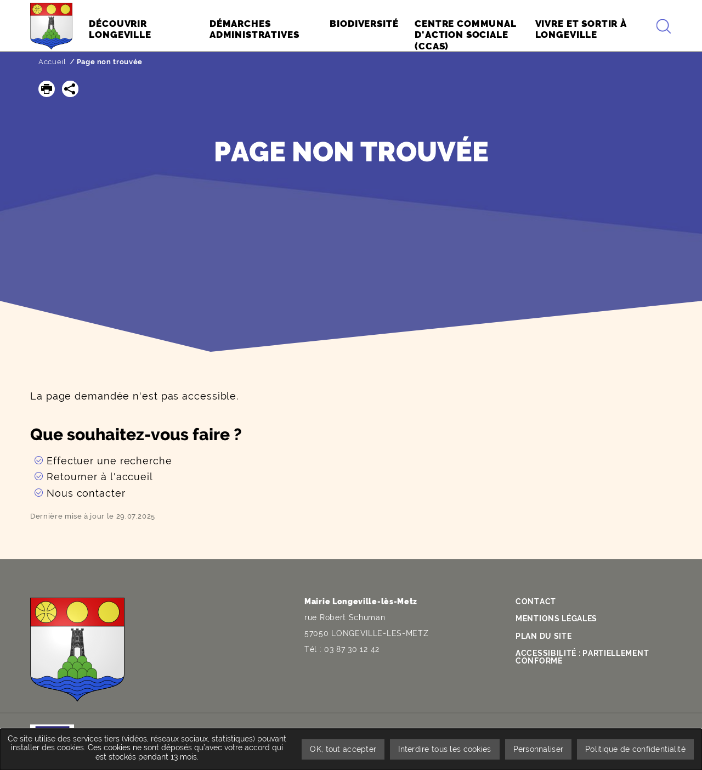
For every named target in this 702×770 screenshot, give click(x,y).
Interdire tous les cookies (444, 749)
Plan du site (543, 636)
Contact (536, 601)
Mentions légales (556, 618)
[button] (46, 89)
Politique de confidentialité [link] (635, 749)
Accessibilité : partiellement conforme (582, 657)
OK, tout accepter (343, 749)
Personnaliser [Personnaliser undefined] (538, 749)
